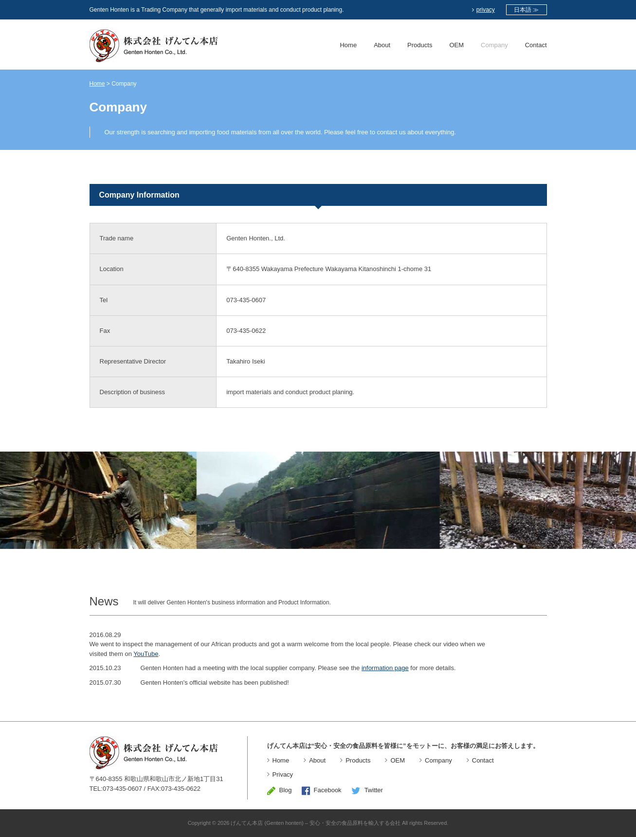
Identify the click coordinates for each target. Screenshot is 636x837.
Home (348, 45)
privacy (483, 9)
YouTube (145, 653)
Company (494, 45)
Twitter (367, 790)
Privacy (283, 774)
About (382, 45)
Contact (536, 45)
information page (385, 668)
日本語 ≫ (526, 9)
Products (419, 45)
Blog (279, 790)
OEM (456, 45)
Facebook (322, 790)
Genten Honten (154, 45)
